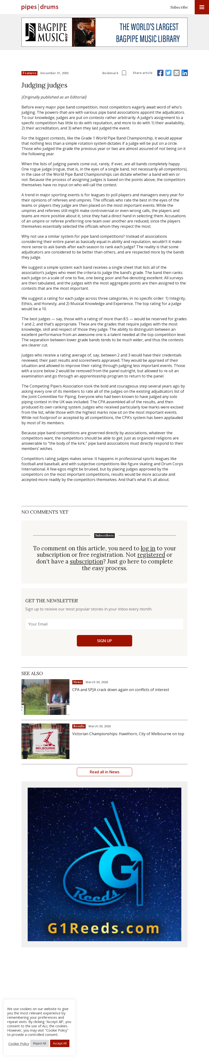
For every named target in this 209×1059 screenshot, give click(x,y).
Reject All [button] (39, 1043)
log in (148, 548)
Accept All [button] (60, 1043)
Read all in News (105, 772)
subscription (86, 561)
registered (151, 555)
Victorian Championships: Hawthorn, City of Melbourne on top (128, 733)
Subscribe (179, 7)
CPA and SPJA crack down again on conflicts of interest (120, 689)
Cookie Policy (18, 1043)
